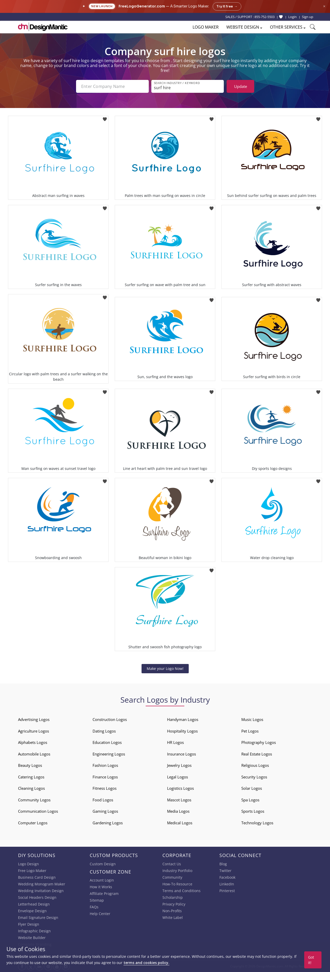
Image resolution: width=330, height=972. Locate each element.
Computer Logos (32, 822)
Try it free (227, 6)
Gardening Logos (108, 822)
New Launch (102, 6)
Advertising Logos (34, 719)
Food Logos (103, 799)
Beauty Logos (30, 765)
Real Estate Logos (256, 754)
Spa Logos (250, 799)
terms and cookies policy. (146, 962)
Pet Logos (250, 731)
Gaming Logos (105, 811)
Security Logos (254, 776)
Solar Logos (251, 788)
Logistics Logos (180, 788)
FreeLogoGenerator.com (142, 6)
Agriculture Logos (33, 731)
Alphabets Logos (32, 742)
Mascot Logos (179, 799)
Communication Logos (38, 811)
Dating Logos (104, 731)
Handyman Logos (182, 719)
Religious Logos (255, 765)
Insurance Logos (181, 754)
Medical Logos (179, 822)
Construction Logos (110, 719)
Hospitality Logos (182, 731)
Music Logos (252, 719)
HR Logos (175, 742)
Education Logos (107, 742)
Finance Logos (105, 776)
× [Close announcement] (324, 6)
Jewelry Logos (179, 765)
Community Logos (34, 799)
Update (240, 86)
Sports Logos (252, 811)
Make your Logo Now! (165, 668)
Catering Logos (31, 776)
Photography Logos (258, 742)
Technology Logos (257, 822)
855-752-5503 (264, 16)
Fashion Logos (105, 765)
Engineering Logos (109, 754)
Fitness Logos (105, 788)
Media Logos (178, 811)
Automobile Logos (34, 754)
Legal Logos (177, 776)
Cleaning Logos (31, 788)
